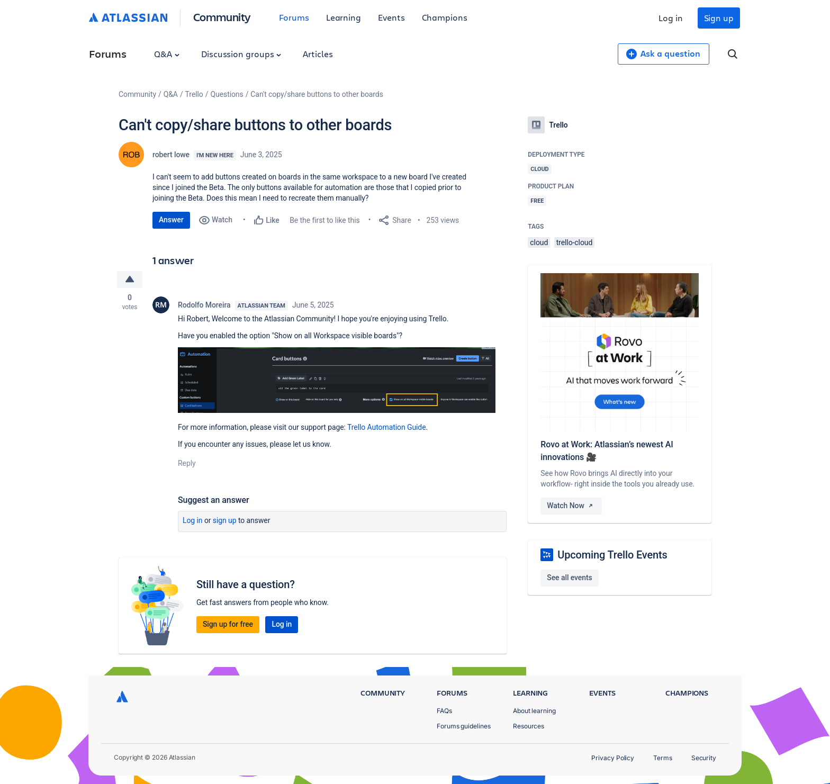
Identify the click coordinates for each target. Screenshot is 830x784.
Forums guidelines (464, 726)
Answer (171, 219)
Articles (317, 53)
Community (222, 16)
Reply (187, 463)
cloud (539, 242)
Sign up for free (228, 624)
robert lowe (171, 154)
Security (703, 758)
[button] (336, 380)
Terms (662, 758)
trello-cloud (574, 242)
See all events (569, 577)
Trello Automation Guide (386, 427)
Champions (444, 17)
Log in (670, 17)
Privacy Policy (612, 758)
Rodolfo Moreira (204, 305)
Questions (226, 94)
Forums (294, 17)
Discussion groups (241, 53)
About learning (534, 711)
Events (391, 17)
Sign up (719, 17)
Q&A (166, 53)
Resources (528, 726)
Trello (194, 94)
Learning (343, 17)
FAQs (444, 711)
